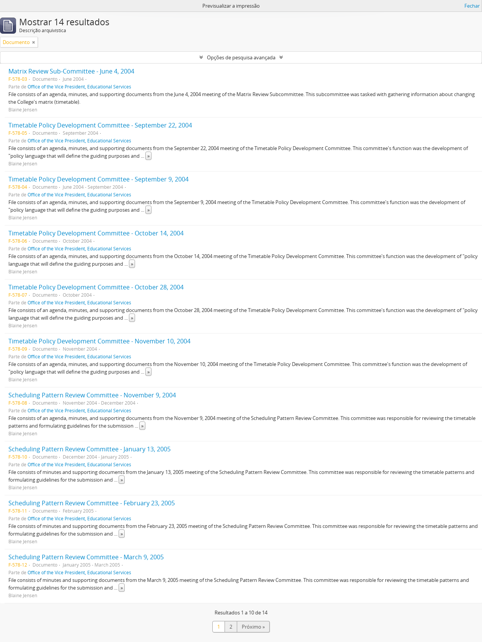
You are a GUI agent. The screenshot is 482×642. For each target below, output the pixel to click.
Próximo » (253, 626)
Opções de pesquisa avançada (241, 57)
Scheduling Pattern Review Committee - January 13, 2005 (89, 449)
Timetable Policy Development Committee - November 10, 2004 (99, 341)
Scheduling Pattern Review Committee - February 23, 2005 (91, 503)
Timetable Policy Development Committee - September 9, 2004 (98, 179)
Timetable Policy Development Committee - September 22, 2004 (100, 125)
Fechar (472, 5)
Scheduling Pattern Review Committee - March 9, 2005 (86, 557)
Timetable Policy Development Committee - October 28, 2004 (96, 287)
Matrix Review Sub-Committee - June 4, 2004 (71, 71)
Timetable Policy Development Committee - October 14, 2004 (96, 233)
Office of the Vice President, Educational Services (79, 86)
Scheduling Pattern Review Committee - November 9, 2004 (92, 395)
